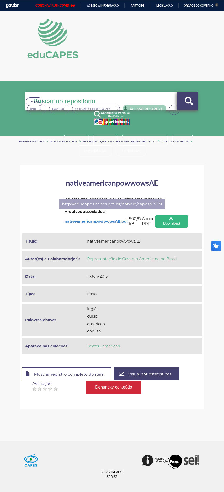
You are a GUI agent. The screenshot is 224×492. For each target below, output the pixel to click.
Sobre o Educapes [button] (100, 110)
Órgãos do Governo (199, 5)
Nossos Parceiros (64, 141)
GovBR (12, 5)
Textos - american (175, 141)
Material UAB (95, 151)
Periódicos (131, 151)
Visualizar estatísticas (146, 373)
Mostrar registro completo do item (65, 374)
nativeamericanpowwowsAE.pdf (96, 221)
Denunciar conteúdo (113, 387)
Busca (61, 110)
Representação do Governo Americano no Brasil (119, 141)
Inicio (37, 110)
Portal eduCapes (31, 141)
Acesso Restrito (146, 109)
